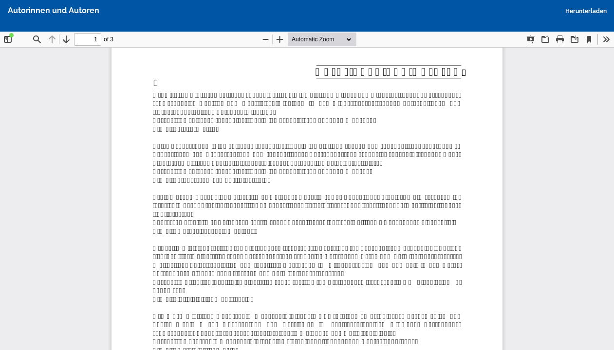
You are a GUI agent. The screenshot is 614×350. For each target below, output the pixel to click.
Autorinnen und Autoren (53, 10)
